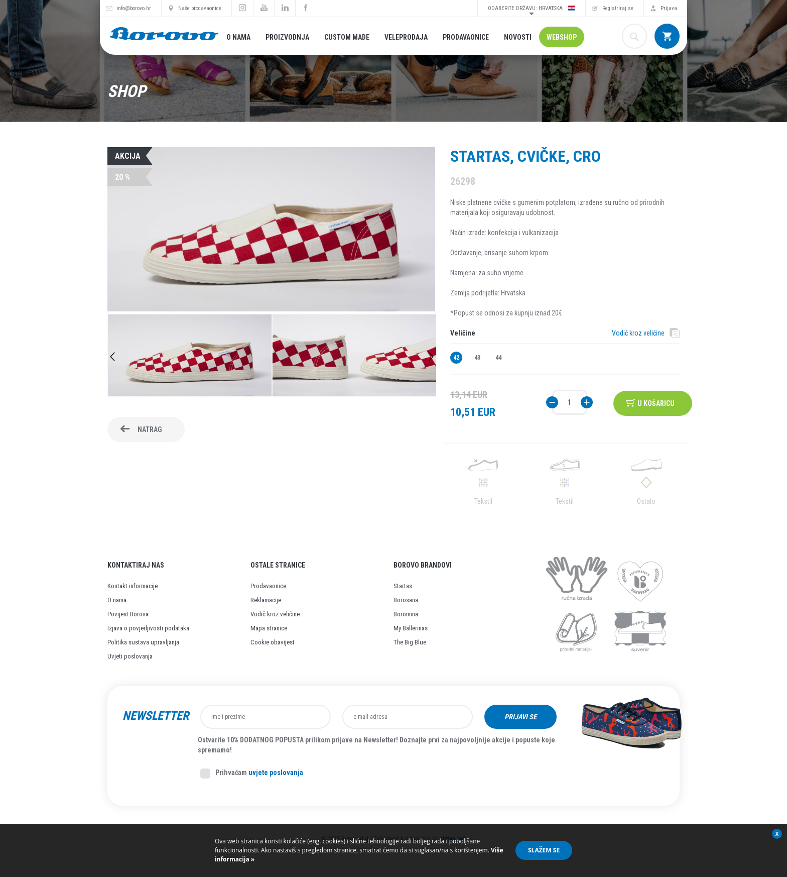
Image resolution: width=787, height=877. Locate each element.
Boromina (406, 614)
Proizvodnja (287, 37)
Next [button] (431, 356)
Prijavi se (520, 717)
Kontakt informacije (132, 586)
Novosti (518, 37)
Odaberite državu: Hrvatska (531, 8)
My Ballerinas (411, 628)
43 (477, 357)
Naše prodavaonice (199, 8)
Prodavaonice (466, 37)
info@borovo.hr (133, 8)
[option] (189, 356)
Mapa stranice (268, 628)
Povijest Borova (128, 614)
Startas (403, 586)
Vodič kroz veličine (638, 333)
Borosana (406, 600)
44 (498, 357)
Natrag (150, 429)
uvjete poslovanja (275, 773)
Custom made (346, 37)
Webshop (562, 37)
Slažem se (544, 850)
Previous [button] (112, 356)
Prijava (669, 8)
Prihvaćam (251, 774)
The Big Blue (410, 642)
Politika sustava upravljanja (143, 642)
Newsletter (155, 716)
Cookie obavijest (272, 642)
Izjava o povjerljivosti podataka (148, 628)
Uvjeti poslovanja (130, 656)
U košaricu (657, 402)
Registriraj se (617, 8)
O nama (238, 37)
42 (456, 357)
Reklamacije (265, 600)
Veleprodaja (406, 37)
